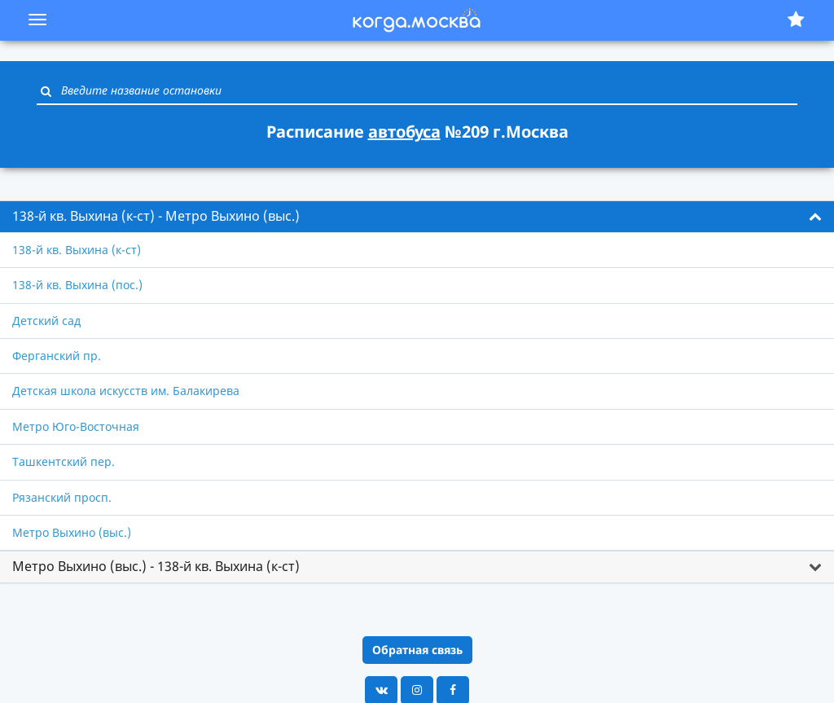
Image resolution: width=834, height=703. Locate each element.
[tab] (417, 216)
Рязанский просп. (62, 497)
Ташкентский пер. (63, 461)
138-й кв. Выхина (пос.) (77, 284)
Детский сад (46, 320)
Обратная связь (417, 649)
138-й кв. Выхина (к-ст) (76, 249)
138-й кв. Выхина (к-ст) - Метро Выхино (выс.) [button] (156, 216)
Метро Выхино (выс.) (71, 532)
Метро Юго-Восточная (75, 426)
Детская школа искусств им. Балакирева (125, 390)
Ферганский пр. (56, 355)
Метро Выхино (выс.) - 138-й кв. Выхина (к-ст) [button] (156, 566)
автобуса (404, 132)
